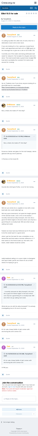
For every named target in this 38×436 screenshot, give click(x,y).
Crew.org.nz (8, 2)
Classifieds (16, 21)
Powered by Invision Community (19, 433)
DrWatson (26, 136)
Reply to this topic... (11, 399)
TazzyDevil (7, 19)
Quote (8, 69)
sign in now (11, 387)
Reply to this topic (19, 27)
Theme (19, 429)
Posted (14, 36)
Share (19, 409)
